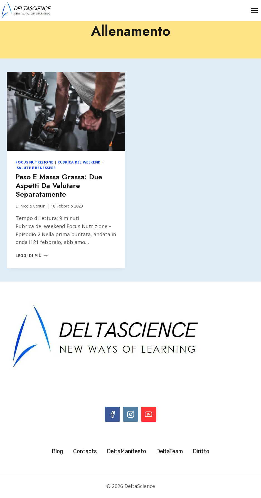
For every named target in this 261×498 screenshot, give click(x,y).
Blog (57, 451)
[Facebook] (112, 414)
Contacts (85, 451)
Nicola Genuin (32, 206)
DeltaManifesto (126, 451)
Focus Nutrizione (34, 162)
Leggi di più (32, 255)
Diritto (201, 451)
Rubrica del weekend (79, 162)
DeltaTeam (169, 451)
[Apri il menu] (254, 10)
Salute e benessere (36, 167)
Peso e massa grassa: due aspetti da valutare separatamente (59, 185)
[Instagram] (130, 414)
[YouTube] (148, 414)
